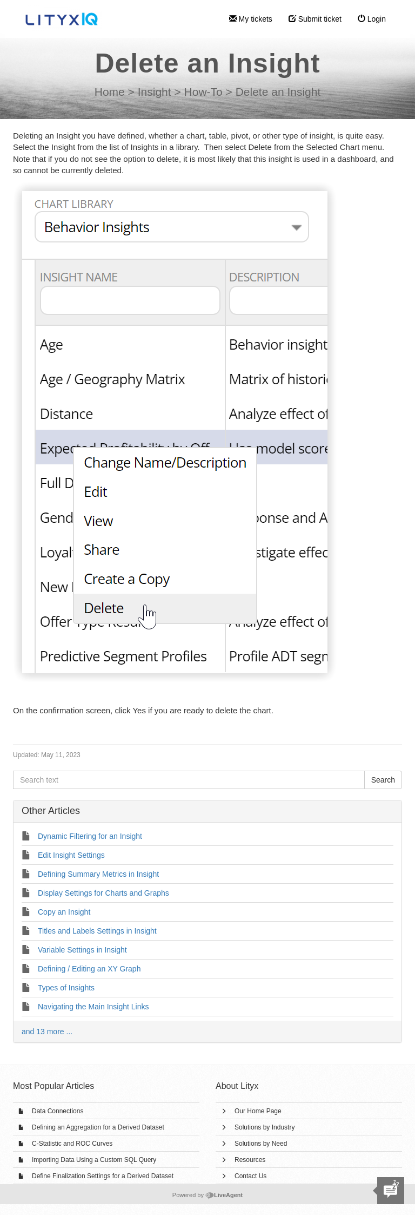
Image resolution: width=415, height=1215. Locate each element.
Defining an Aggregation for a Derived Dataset (98, 1127)
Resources (250, 1160)
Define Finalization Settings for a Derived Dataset (102, 1176)
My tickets (250, 19)
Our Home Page (258, 1111)
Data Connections (57, 1111)
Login (372, 19)
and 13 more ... (47, 1031)
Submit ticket (315, 19)
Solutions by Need (261, 1143)
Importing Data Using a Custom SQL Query (94, 1160)
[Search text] (189, 780)
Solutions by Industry (264, 1127)
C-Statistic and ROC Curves (72, 1143)
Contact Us (250, 1176)
